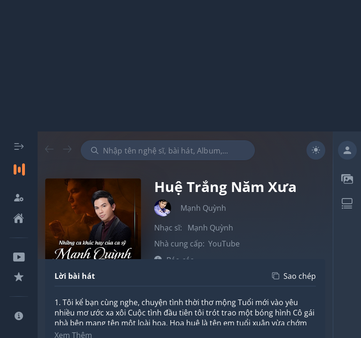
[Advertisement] (180, 65)
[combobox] (168, 150)
